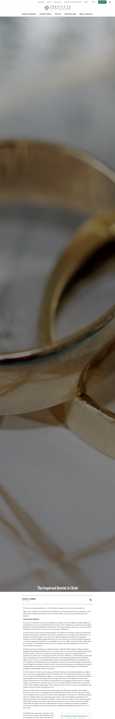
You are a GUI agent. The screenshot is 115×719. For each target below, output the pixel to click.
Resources (57, 2)
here (45, 608)
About (86, 2)
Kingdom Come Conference (72, 2)
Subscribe (41, 2)
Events (49, 2)
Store (93, 2)
